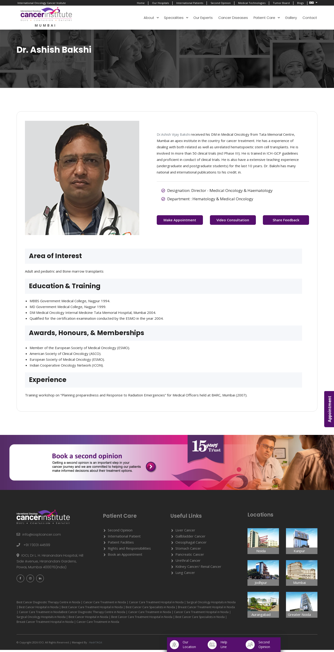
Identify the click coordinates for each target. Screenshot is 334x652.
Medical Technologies (251, 3)
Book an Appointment (125, 556)
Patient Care (264, 17)
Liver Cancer (185, 532)
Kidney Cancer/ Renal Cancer (198, 568)
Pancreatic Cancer (189, 556)
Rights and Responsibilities (129, 550)
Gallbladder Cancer (190, 538)
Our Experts (203, 17)
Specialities (174, 17)
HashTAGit (95, 644)
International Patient (124, 538)
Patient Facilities (121, 544)
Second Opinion (221, 3)
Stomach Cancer (188, 550)
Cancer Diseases (233, 17)
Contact (310, 17)
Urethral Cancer (188, 562)
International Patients (189, 3)
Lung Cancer (185, 574)
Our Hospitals (160, 3)
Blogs (300, 3)
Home (141, 3)
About (149, 17)
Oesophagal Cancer (191, 544)
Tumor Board (281, 3)
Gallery (291, 17)
